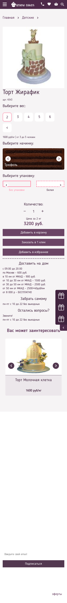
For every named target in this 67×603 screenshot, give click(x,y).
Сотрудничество (14, 500)
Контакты (10, 484)
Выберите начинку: (18, 143)
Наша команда (14, 505)
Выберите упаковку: (19, 176)
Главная (10, 468)
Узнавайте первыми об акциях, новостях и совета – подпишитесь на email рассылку (33, 545)
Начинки (10, 489)
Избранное (11, 494)
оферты (57, 594)
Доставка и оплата (16, 478)
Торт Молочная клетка (33, 380)
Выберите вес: (14, 106)
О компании (12, 473)
